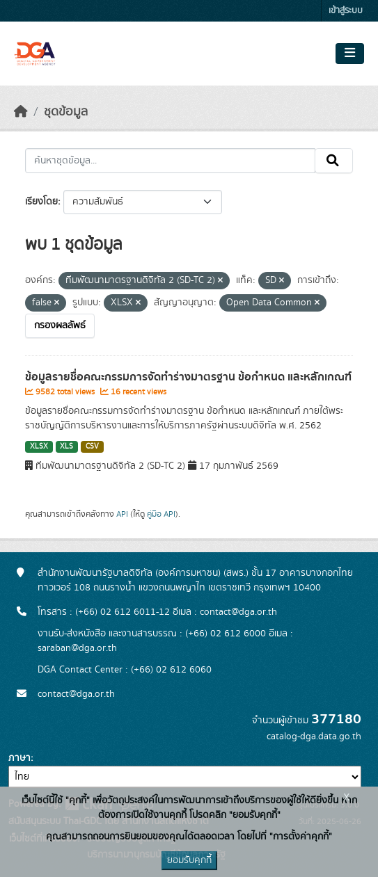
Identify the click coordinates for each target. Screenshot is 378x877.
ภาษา (19, 758)
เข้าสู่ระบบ (346, 10)
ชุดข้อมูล (66, 112)
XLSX (39, 446)
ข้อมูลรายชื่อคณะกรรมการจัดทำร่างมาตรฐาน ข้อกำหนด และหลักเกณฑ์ (188, 377)
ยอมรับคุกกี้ (189, 860)
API (122, 514)
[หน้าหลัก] (21, 112)
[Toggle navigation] (350, 53)
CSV (92, 446)
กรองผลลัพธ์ (60, 325)
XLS (66, 446)
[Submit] (334, 160)
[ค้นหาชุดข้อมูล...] (170, 160)
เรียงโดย (41, 202)
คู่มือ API (161, 514)
